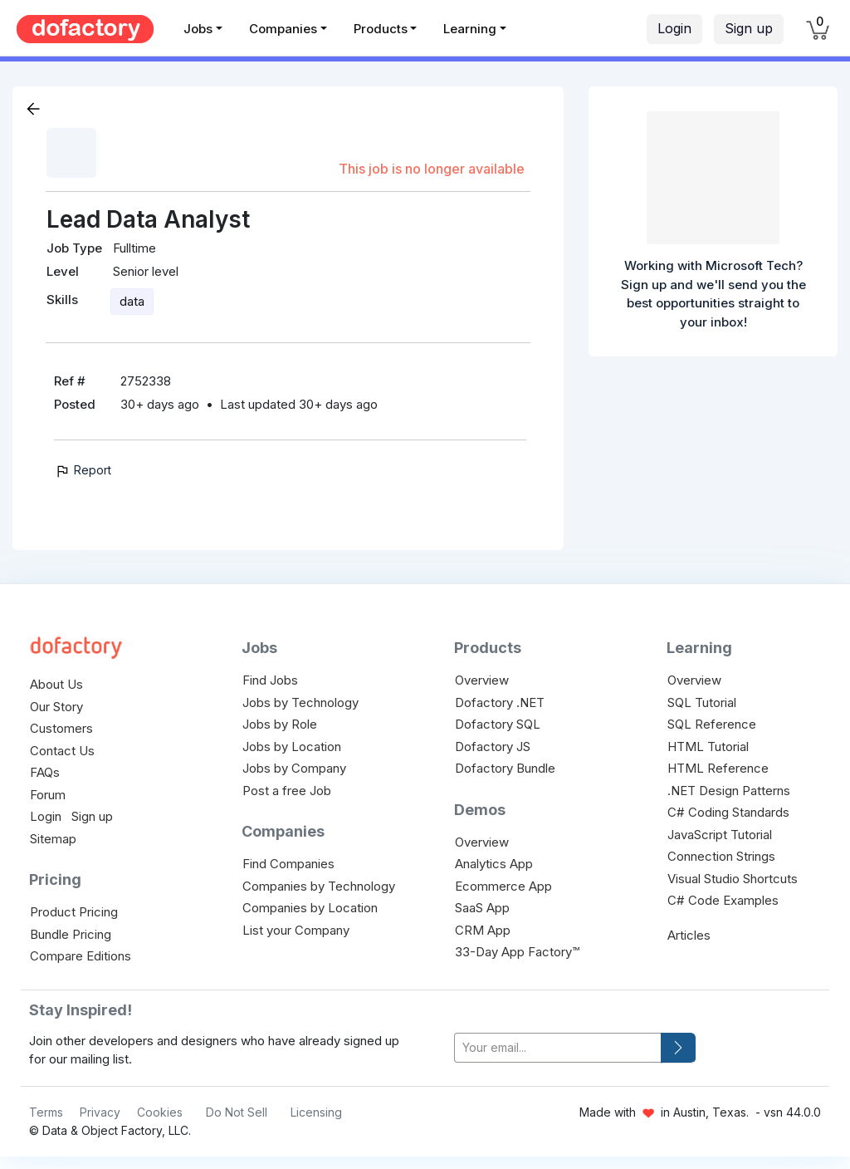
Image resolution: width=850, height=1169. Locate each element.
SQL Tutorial (701, 702)
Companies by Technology (318, 886)
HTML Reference (718, 768)
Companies (283, 29)
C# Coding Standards (728, 812)
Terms (46, 1112)
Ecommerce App (503, 886)
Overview (482, 680)
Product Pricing (74, 912)
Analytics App (494, 864)
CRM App (482, 930)
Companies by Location (310, 908)
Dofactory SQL (497, 724)
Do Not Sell (236, 1112)
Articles (689, 935)
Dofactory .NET (500, 702)
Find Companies (288, 864)
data (132, 301)
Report (82, 470)
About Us (56, 684)
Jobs (197, 29)
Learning (469, 29)
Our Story (56, 707)
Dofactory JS (492, 746)
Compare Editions (80, 956)
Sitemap (53, 839)
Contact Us (62, 751)
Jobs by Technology (300, 702)
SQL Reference (711, 724)
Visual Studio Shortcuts (732, 879)
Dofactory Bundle (505, 768)
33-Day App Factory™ (517, 952)
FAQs (45, 772)
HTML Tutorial (708, 746)
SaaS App (482, 908)
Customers (61, 728)
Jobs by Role (279, 724)
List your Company (295, 930)
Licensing (316, 1112)
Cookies (160, 1112)
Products (381, 29)
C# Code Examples (723, 900)
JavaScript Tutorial (719, 834)
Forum (48, 795)
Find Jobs (270, 680)
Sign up (749, 28)
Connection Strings (721, 856)
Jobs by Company (294, 768)
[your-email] (558, 1048)
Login (674, 28)
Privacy (100, 1112)
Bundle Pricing (70, 934)
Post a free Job (286, 790)
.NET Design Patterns (728, 790)
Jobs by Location (291, 746)
